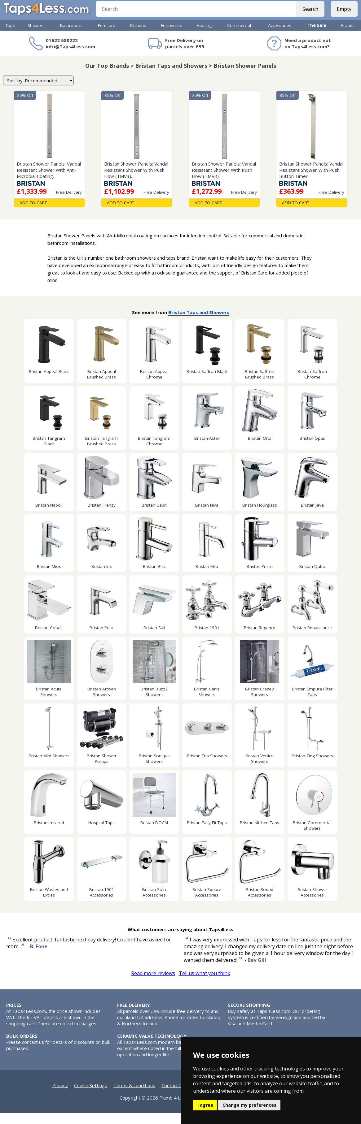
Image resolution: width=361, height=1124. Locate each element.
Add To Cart (33, 213)
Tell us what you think (204, 984)
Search (307, 15)
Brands (347, 36)
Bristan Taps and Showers (198, 323)
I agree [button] (205, 1105)
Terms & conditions (134, 1096)
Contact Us (173, 1096)
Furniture (106, 36)
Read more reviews (153, 984)
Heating (204, 36)
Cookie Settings (90, 1096)
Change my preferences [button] (249, 1105)
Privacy (60, 1096)
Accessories (279, 36)
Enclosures (171, 36)
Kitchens (138, 36)
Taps (10, 36)
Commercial (239, 36)
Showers (36, 36)
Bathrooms (71, 36)
